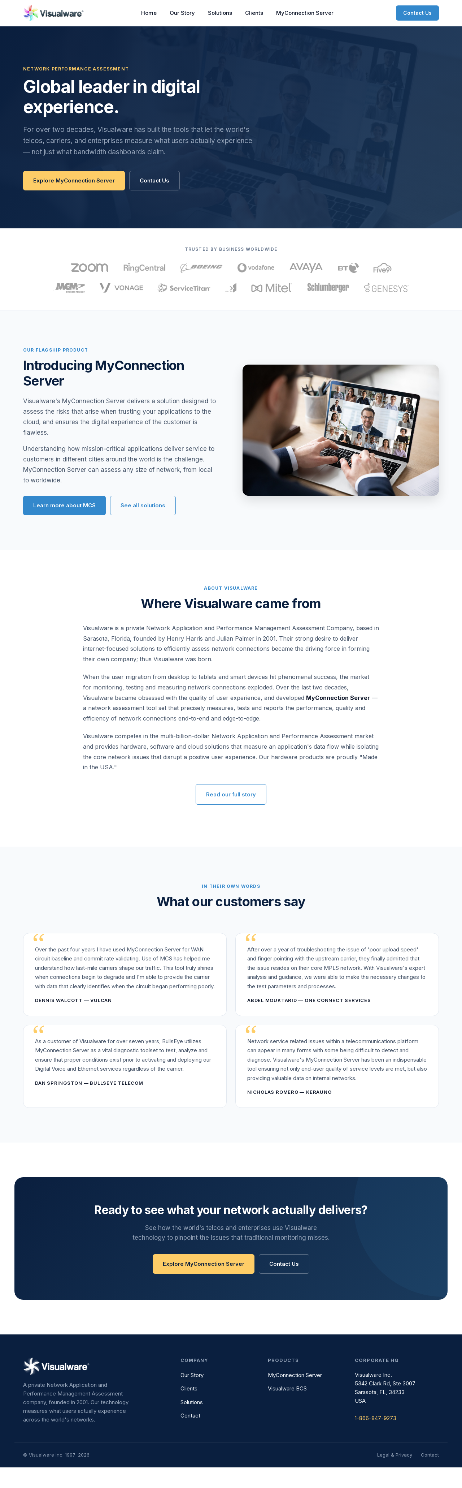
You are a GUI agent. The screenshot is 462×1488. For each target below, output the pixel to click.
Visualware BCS (287, 1409)
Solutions (220, 12)
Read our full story (231, 815)
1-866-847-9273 (375, 1438)
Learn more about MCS (64, 525)
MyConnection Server (305, 12)
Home (149, 12)
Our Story (182, 12)
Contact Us (417, 13)
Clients (254, 12)
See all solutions (143, 525)
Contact (190, 1436)
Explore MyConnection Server (74, 180)
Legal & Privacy (394, 1475)
